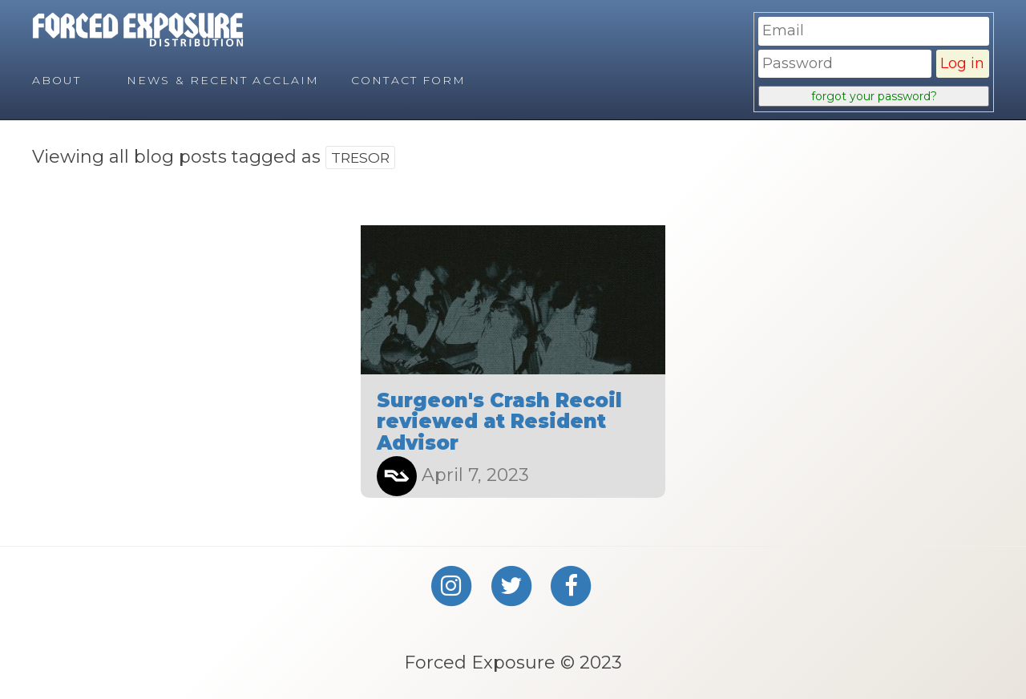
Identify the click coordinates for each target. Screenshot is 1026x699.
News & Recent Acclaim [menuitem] (223, 80)
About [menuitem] (57, 80)
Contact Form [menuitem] (408, 80)
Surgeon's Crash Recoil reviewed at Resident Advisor (499, 422)
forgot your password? (874, 96)
